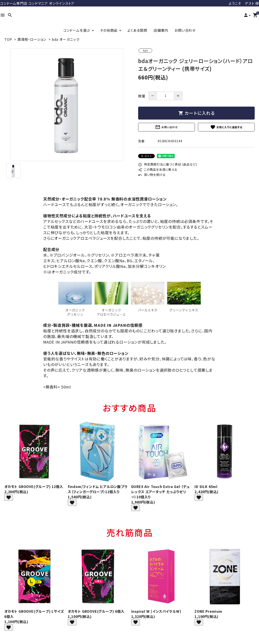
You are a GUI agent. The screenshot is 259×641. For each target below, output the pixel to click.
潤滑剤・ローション (31, 39)
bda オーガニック (65, 39)
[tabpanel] (67, 104)
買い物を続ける (152, 174)
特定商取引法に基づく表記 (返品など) (167, 164)
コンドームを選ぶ (76, 30)
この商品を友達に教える (157, 169)
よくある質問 (137, 30)
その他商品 (108, 30)
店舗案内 (161, 30)
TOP (8, 39)
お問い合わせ (185, 30)
